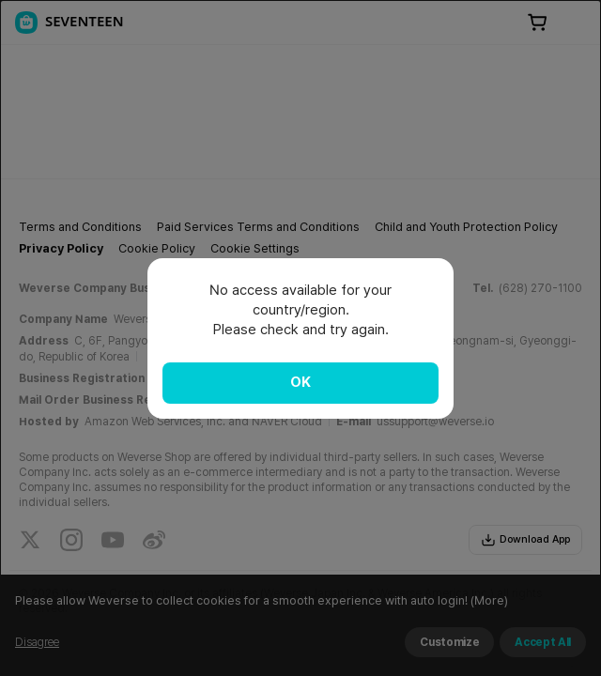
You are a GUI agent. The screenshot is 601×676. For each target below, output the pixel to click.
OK (300, 382)
